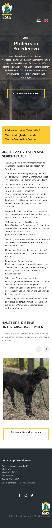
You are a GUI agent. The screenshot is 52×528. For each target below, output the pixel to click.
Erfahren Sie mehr (26, 93)
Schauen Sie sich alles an (26, 434)
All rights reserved (42, 516)
